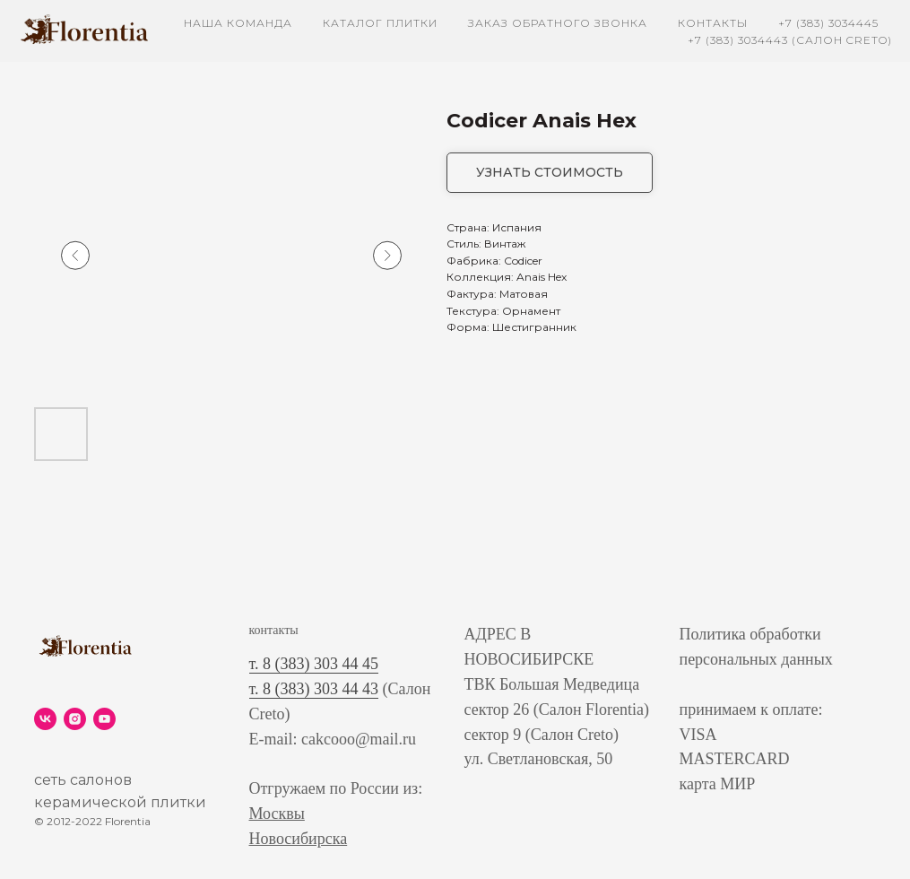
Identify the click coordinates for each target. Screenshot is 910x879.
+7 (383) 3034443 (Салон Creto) (790, 40)
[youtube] (104, 719)
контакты (713, 23)
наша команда (238, 23)
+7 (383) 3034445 (828, 23)
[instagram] (75, 719)
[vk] (45, 719)
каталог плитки (380, 23)
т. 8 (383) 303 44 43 (314, 689)
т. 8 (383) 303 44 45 (314, 664)
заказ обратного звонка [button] (557, 23)
